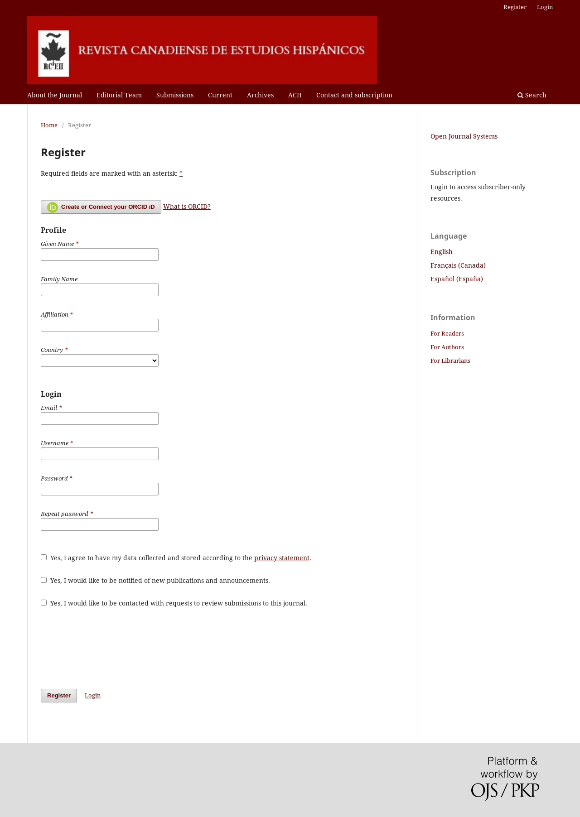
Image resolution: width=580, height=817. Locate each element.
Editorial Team (119, 95)
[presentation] (110, 648)
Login (545, 7)
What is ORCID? (187, 206)
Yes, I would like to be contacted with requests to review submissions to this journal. (174, 603)
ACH (295, 95)
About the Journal (54, 95)
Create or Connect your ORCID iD (101, 207)
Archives (260, 95)
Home (49, 125)
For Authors (447, 347)
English (441, 251)
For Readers (447, 333)
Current (220, 95)
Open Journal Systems (464, 136)
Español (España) (456, 278)
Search (531, 95)
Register (515, 7)
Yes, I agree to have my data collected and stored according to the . (176, 557)
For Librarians (450, 360)
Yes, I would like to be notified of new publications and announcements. (155, 580)
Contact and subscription (354, 95)
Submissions (174, 95)
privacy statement (281, 557)
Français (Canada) (458, 265)
